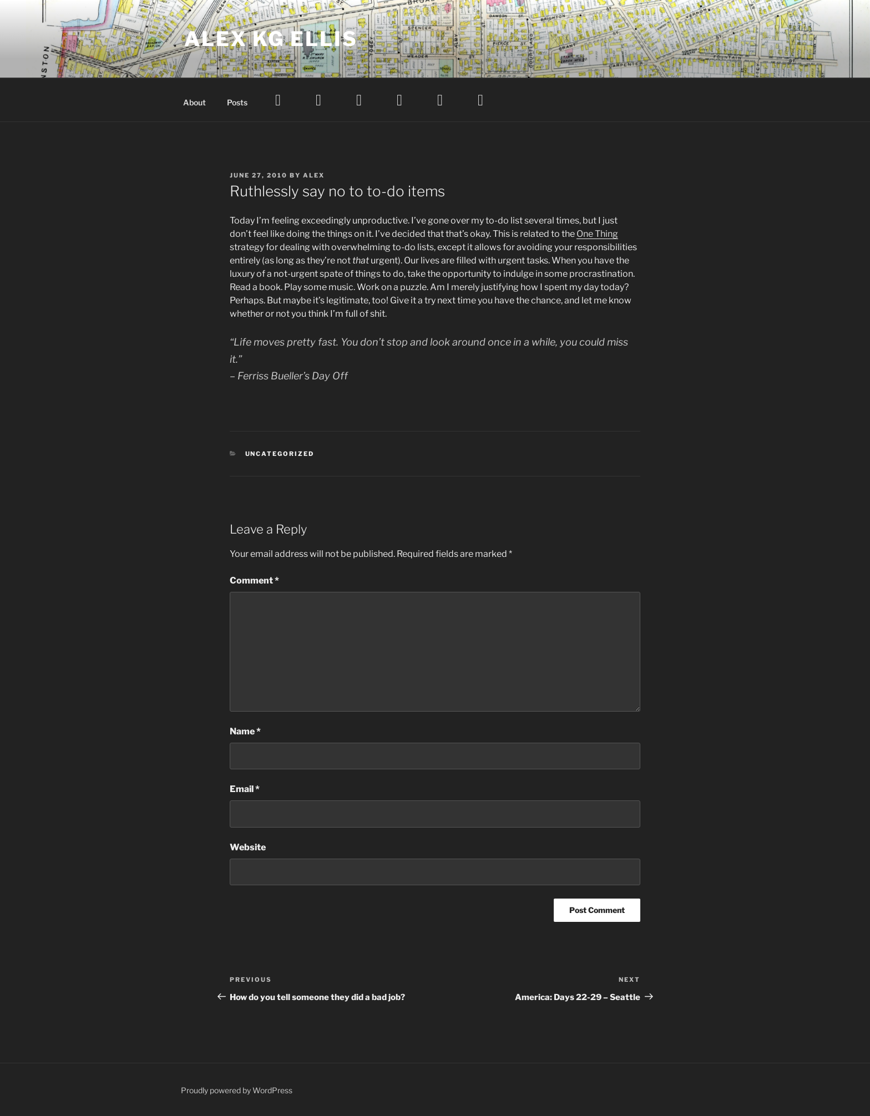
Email (245, 789)
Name (245, 731)
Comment (254, 580)
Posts (237, 102)
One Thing (597, 234)
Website (248, 847)
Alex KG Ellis (270, 39)
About (194, 102)
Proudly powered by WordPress (236, 1090)
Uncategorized (280, 454)
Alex (314, 175)
